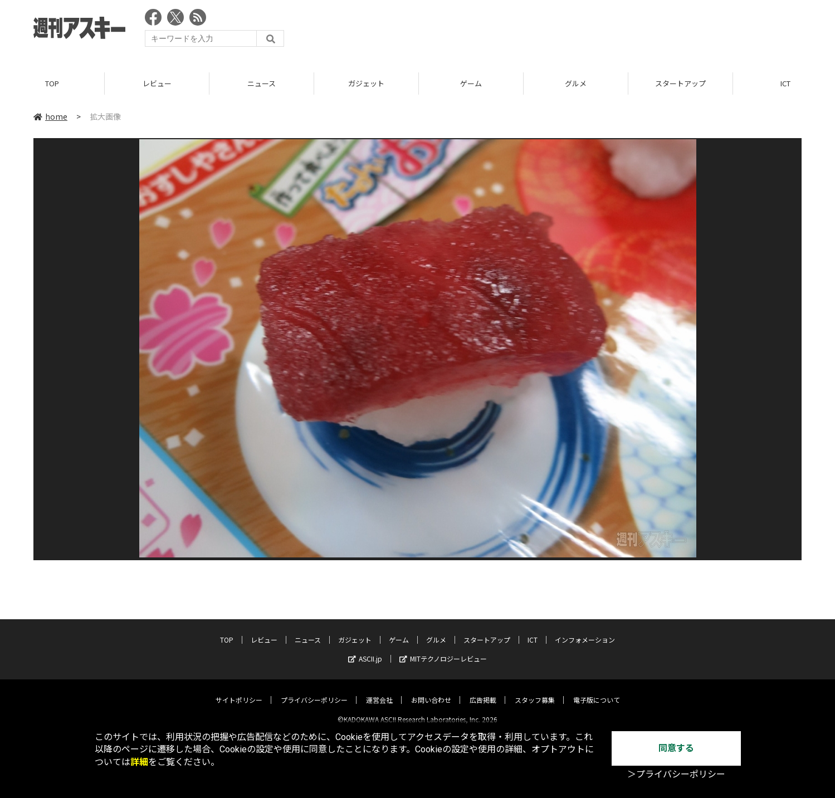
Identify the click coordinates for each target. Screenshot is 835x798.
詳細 (139, 762)
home (50, 116)
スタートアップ (680, 83)
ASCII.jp (365, 649)
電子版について (596, 691)
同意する (676, 748)
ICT (533, 630)
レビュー (157, 83)
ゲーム (471, 83)
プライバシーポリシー (314, 691)
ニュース (261, 83)
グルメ (576, 83)
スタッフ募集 (535, 691)
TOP (52, 83)
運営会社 (379, 691)
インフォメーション (585, 630)
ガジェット (366, 83)
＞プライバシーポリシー (676, 774)
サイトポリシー (239, 691)
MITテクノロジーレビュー (443, 649)
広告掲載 (483, 691)
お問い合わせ (431, 691)
